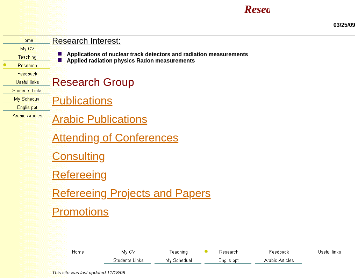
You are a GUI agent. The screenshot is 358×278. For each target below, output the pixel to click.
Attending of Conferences (115, 137)
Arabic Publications (99, 119)
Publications (82, 100)
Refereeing (79, 174)
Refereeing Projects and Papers (131, 193)
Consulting (78, 156)
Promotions (80, 211)
